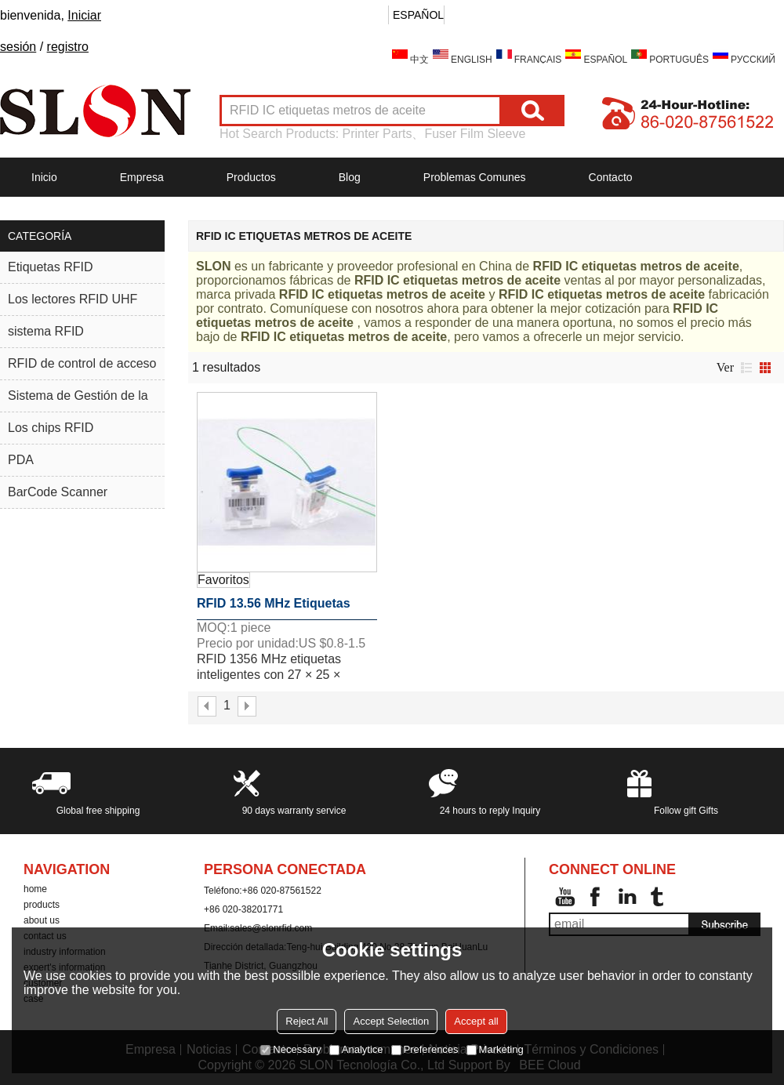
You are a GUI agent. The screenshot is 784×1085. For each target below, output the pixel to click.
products (42, 904)
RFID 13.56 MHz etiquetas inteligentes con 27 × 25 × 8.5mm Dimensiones (274, 608)
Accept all (476, 1021)
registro (68, 46)
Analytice (356, 1049)
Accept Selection (391, 1021)
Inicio (44, 177)
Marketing (495, 1049)
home (35, 889)
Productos (251, 177)
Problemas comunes (474, 177)
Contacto (611, 177)
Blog (350, 177)
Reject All (306, 1021)
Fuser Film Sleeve (474, 133)
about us (42, 920)
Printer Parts (377, 133)
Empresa (142, 177)
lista (746, 368)
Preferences (425, 1049)
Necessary (290, 1049)
